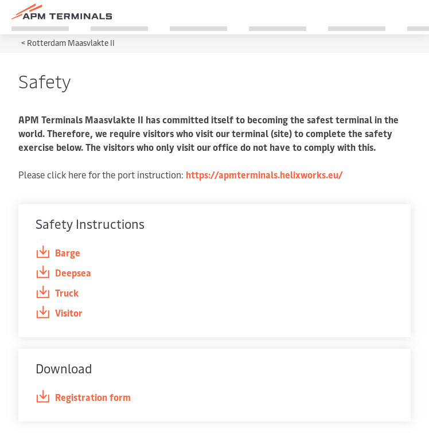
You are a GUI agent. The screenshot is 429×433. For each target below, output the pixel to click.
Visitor (59, 313)
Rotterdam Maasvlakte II (71, 42)
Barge (58, 252)
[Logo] (61, 11)
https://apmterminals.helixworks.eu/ (264, 174)
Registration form (83, 397)
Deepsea (63, 273)
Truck (57, 293)
